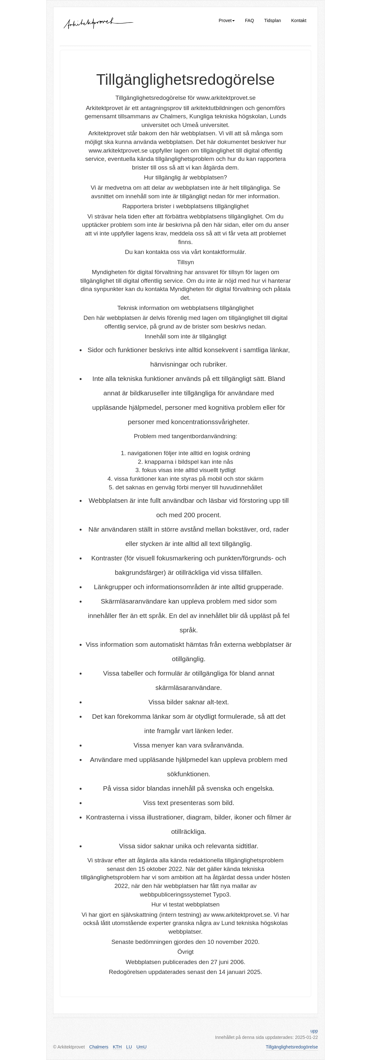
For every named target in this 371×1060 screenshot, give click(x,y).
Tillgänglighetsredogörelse (292, 1046)
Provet (227, 20)
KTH (117, 1046)
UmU (141, 1046)
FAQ (249, 20)
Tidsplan (272, 20)
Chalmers (98, 1046)
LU (129, 1046)
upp (314, 1030)
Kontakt (298, 20)
